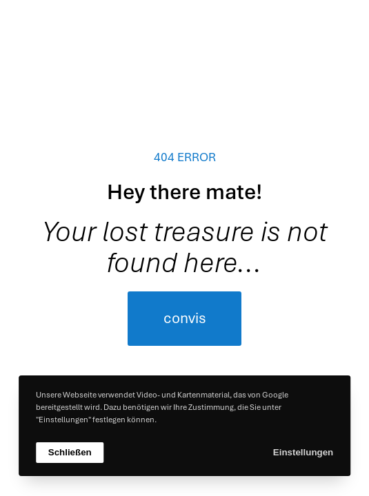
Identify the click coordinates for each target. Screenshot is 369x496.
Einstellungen (303, 452)
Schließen (70, 452)
